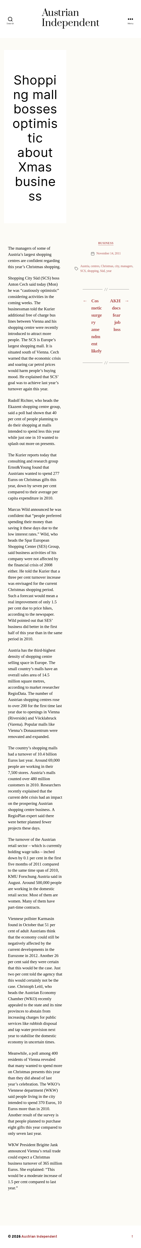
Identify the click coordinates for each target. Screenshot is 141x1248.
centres (95, 266)
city (117, 266)
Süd (102, 271)
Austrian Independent (39, 1236)
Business (106, 243)
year (109, 271)
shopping (93, 271)
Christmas (107, 266)
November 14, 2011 (108, 253)
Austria (84, 266)
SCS (83, 271)
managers (126, 266)
